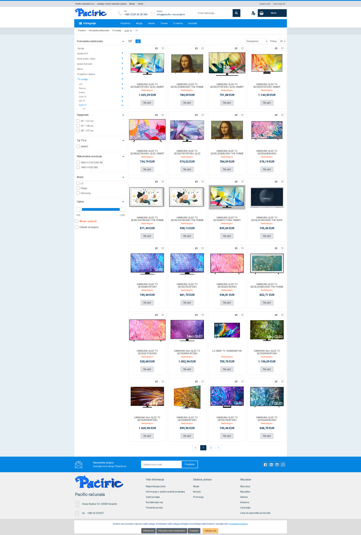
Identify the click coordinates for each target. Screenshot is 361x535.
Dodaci (82, 92)
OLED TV (83, 96)
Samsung (83, 192)
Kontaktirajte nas (154, 501)
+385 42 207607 (95, 511)
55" (84, 109)
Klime (80, 68)
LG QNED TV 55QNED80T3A (227, 349)
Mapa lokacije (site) (156, 485)
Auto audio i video (86, 58)
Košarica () (265, 4)
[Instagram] (282, 462)
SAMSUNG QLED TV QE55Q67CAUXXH (147, 351)
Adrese (244, 495)
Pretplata (189, 463)
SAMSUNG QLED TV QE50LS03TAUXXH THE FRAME (147, 218)
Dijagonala (82, 114)
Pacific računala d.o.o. (85, 4)
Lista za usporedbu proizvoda (255, 511)
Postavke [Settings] (194, 531)
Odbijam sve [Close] (210, 531)
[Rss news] (272, 462)
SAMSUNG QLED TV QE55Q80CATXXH (147, 284)
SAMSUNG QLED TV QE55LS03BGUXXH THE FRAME (266, 284)
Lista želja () (279, 4)
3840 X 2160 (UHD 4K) (89, 161)
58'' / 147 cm (85, 129)
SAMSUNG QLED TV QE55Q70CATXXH (187, 284)
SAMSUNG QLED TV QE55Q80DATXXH (187, 417)
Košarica (244, 501)
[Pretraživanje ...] (214, 13)
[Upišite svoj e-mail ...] (161, 463)
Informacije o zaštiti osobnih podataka (165, 490)
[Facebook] (266, 462)
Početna (125, 23)
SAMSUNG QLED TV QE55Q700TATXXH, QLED (187, 151)
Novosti (197, 490)
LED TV (82, 100)
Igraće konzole (85, 63)
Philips (81, 187)
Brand (80, 176)
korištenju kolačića (239, 524)
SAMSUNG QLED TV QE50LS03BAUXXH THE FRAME (227, 151)
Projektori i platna (86, 73)
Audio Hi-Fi (83, 53)
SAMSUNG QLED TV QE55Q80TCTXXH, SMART (227, 218)
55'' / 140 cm (85, 125)
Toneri (140, 4)
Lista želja (245, 506)
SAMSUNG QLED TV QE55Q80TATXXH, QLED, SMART (147, 85)
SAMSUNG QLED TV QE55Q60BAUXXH (266, 151)
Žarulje (80, 48)
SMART (82, 145)
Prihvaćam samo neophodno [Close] (171, 531)
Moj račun (245, 485)
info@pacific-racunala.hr (171, 14)
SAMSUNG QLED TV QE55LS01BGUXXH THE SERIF (267, 218)
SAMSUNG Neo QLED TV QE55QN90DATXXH (267, 351)
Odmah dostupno (87, 226)
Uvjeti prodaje (153, 495)
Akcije (132, 4)
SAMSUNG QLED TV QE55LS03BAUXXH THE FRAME (187, 85)
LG (79, 182)
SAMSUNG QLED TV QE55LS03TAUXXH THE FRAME (187, 218)
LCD (81, 83)
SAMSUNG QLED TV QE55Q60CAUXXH (227, 284)
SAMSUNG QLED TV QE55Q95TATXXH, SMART (266, 85)
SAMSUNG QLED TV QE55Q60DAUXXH (266, 417)
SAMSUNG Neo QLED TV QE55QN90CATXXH (187, 351)
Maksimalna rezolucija (89, 155)
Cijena (80, 200)
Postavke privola (154, 506)
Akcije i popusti (86, 220)
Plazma (82, 88)
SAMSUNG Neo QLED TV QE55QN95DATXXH (147, 417)
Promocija (198, 495)
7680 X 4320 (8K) (87, 166)
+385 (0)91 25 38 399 (135, 14)
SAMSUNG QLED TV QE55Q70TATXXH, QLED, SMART (227, 85)
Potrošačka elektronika (99, 30)
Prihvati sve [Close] (148, 531)
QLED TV (128, 30)
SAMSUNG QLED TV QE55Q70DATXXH (227, 417)
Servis (151, 23)
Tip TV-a (81, 139)
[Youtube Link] (277, 462)
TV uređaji (116, 30)
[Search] (236, 13)
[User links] (253, 13)
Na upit (147, 102)
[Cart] (272, 13)
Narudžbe (245, 490)
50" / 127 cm (85, 120)
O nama (178, 23)
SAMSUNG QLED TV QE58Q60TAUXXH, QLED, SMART (147, 151)
